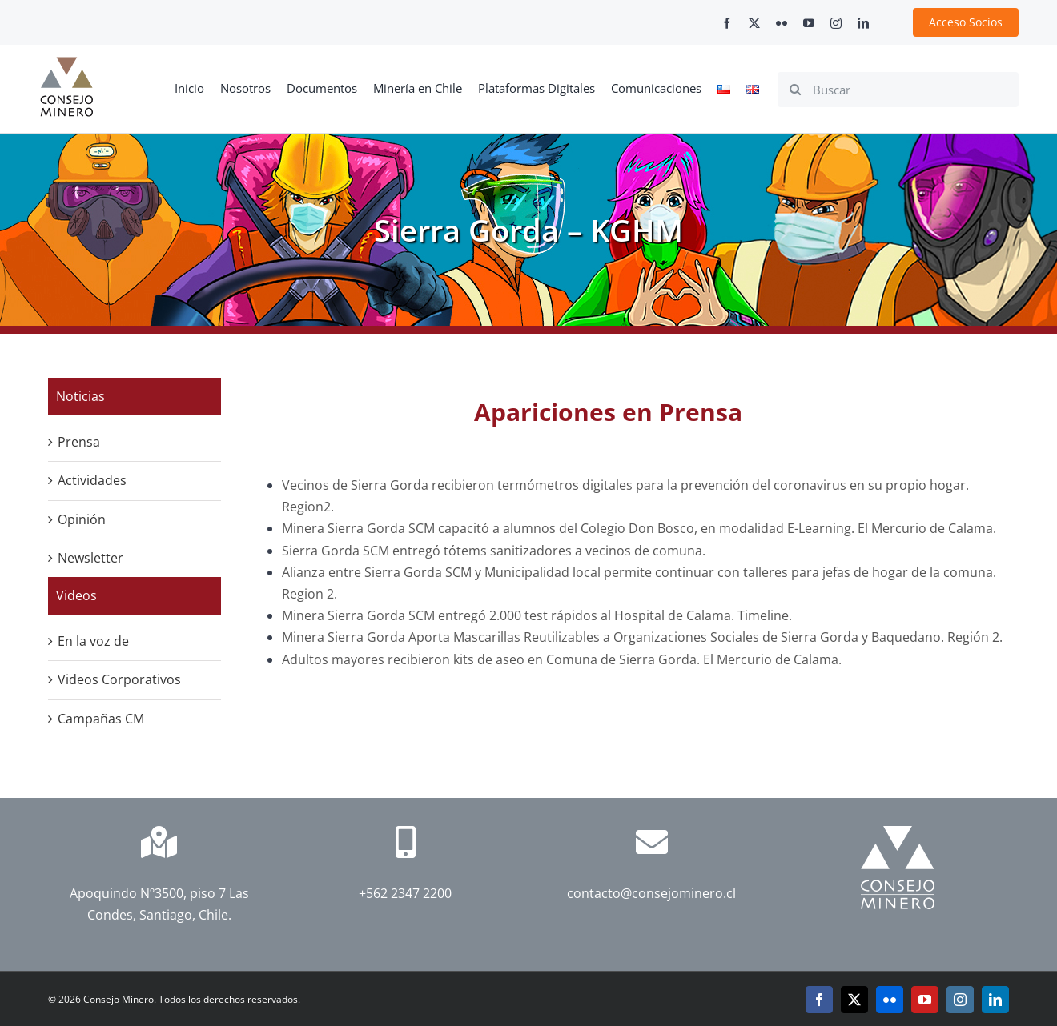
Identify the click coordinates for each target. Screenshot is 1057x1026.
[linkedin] (863, 23)
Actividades (92, 480)
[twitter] (754, 23)
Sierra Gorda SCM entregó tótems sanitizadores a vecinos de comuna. (493, 550)
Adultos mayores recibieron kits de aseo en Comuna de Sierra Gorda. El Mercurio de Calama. (563, 659)
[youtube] (808, 23)
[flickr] (781, 23)
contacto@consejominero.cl (651, 893)
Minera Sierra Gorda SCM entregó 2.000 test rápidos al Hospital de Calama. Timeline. (537, 615)
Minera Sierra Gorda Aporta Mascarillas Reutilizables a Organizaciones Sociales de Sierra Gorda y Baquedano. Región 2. (644, 637)
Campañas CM (101, 718)
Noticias (80, 396)
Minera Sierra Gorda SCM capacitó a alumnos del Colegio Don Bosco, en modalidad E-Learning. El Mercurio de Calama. (639, 528)
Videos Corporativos (119, 679)
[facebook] (727, 23)
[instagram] (836, 23)
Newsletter (90, 558)
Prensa (79, 442)
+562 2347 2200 (405, 893)
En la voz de (93, 641)
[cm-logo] (66, 63)
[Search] (795, 89)
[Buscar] (898, 89)
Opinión (82, 519)
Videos (76, 595)
